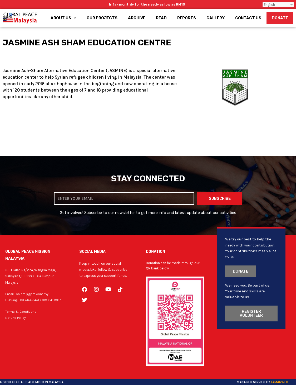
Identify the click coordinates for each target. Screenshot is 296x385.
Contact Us (248, 18)
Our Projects (102, 18)
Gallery (215, 18)
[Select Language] (278, 4)
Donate (280, 18)
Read (161, 18)
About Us (63, 18)
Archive (136, 18)
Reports (186, 18)
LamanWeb (279, 382)
